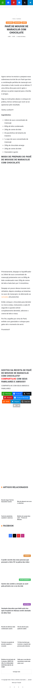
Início (13, 18)
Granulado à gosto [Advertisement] (11, 152)
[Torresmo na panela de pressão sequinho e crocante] (8, 636)
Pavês (24, 22)
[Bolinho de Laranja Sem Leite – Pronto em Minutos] (24, 510)
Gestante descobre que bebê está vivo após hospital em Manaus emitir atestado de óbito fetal (16, 610)
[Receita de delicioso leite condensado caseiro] (8, 621)
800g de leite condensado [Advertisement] (14, 126)
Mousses (17, 22)
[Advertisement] (16, 57)
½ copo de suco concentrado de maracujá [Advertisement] (16, 140)
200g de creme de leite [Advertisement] (12, 129)
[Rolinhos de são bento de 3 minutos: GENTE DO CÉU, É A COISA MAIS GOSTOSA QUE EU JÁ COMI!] (8, 654)
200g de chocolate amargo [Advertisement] (14, 145)
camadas (4, 297)
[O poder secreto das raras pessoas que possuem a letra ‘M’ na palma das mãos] (16, 549)
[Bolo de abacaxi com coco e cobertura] (24, 495)
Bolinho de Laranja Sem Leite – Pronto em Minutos (23, 517)
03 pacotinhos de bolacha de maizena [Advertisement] (15, 134)
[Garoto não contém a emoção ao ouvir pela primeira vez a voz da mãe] (16, 573)
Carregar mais (16, 671)
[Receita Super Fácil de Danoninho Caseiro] (8, 494)
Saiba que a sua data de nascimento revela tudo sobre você (24, 661)
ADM (9, 36)
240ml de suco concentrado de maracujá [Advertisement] (15, 121)
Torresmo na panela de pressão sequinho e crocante (7, 644)
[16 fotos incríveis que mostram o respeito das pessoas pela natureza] (24, 636)
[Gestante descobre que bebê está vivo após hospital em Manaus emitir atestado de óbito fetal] (16, 597)
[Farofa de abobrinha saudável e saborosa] (8, 510)
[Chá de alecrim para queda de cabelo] (24, 621)
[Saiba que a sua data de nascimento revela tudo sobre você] (24, 654)
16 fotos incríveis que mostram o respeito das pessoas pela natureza (24, 644)
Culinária (18, 18)
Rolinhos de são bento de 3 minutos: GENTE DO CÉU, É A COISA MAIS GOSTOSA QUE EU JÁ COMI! (8, 663)
